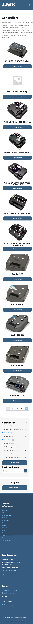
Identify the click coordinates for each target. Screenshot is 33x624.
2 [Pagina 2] (12, 408)
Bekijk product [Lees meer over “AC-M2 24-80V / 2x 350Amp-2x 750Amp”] (17, 188)
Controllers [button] (9, 433)
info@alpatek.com (9, 593)
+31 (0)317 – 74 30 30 (10, 590)
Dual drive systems (4, 533)
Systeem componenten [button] (12, 450)
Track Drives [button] (9, 440)
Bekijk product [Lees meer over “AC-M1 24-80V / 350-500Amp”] (17, 157)
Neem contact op (14, 488)
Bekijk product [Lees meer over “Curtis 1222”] (17, 279)
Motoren (4, 510)
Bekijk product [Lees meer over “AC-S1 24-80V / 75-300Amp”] (17, 218)
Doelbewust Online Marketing (18, 621)
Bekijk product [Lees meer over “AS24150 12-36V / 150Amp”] (17, 66)
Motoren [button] (8, 426)
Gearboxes (5, 520)
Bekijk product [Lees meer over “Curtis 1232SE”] (17, 340)
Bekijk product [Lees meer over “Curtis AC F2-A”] (17, 401)
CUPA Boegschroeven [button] (12, 457)
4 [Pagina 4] (21, 408)
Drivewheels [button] (9, 443)
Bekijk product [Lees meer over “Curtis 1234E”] (17, 370)
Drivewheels (6, 528)
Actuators (5, 543)
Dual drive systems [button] (11, 447)
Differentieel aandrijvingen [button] (14, 429)
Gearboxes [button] (8, 436)
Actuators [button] (8, 454)
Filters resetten (15, 463)
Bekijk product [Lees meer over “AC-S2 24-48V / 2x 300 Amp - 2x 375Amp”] (17, 249)
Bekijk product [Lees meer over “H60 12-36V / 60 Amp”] (17, 97)
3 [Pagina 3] (17, 408)
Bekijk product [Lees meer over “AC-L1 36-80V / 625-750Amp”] (17, 127)
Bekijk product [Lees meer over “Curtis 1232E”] (17, 310)
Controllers (5, 518)
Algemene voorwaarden (9, 574)
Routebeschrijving (7, 605)
